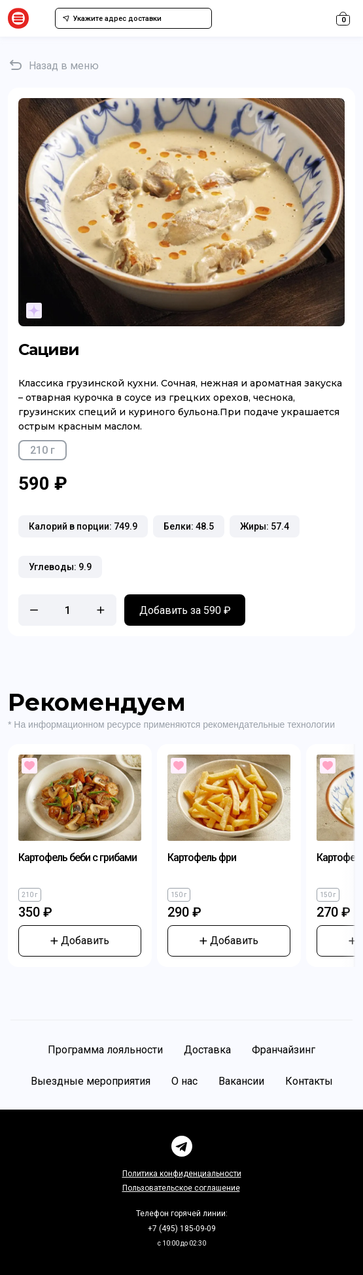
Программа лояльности (105, 1050)
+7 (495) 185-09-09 (182, 1228)
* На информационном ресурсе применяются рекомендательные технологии (171, 724)
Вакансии (241, 1081)
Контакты (309, 1081)
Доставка (207, 1050)
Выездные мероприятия (90, 1081)
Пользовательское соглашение (181, 1188)
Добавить (79, 940)
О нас (184, 1081)
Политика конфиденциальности (181, 1173)
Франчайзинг (283, 1050)
